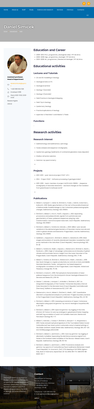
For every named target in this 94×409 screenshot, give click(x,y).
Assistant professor (15, 77)
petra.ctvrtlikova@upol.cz (49, 394)
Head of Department (15, 79)
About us (15, 10)
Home (6, 10)
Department (13, 31)
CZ (87, 15)
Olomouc (70, 10)
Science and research (45, 10)
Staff (24, 10)
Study (31, 10)
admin (36, 398)
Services (60, 10)
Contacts (80, 10)
